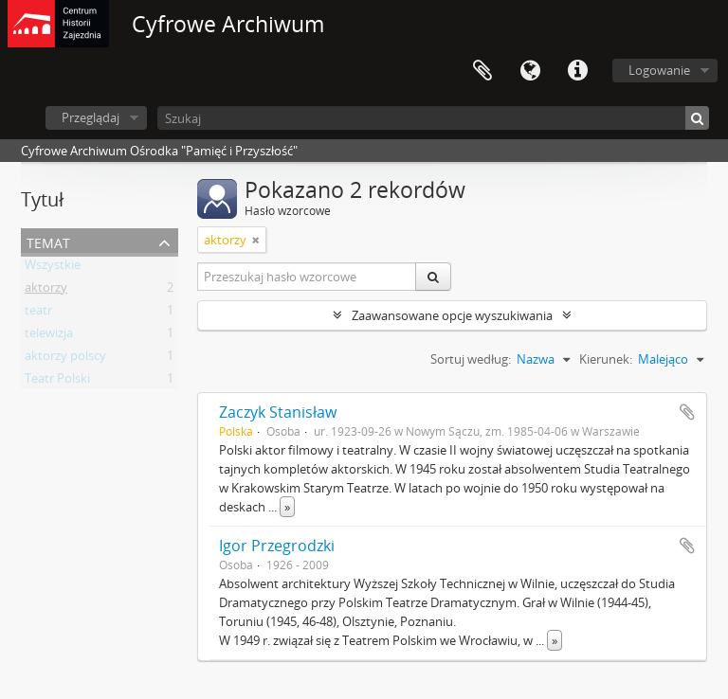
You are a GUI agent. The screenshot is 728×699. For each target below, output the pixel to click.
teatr (38, 313)
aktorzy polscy (65, 358)
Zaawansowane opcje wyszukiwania (452, 315)
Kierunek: (605, 358)
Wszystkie (53, 268)
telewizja (49, 336)
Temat (48, 241)
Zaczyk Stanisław (278, 412)
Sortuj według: (470, 358)
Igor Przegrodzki (277, 545)
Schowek (482, 71)
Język (530, 71)
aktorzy (46, 290)
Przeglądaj (90, 117)
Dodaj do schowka (687, 412)
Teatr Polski (57, 381)
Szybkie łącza (577, 71)
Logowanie (659, 70)
